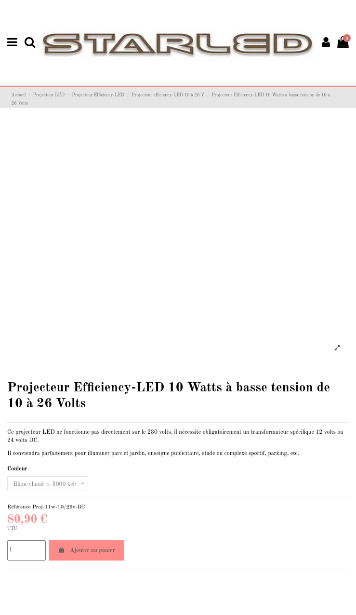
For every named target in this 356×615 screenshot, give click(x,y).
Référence (19, 507)
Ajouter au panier (86, 550)
